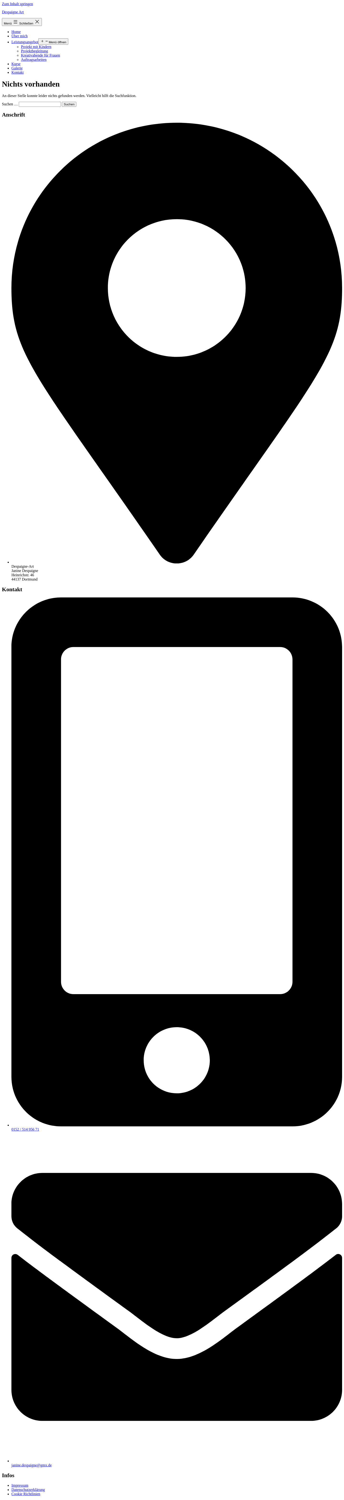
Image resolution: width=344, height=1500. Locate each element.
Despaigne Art (13, 12)
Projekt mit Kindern (36, 47)
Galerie (17, 68)
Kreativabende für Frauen (40, 55)
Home (16, 32)
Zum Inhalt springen (17, 4)
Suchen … (10, 104)
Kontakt (17, 72)
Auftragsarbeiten (34, 60)
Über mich (19, 36)
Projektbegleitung (34, 51)
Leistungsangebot (24, 42)
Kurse (15, 64)
